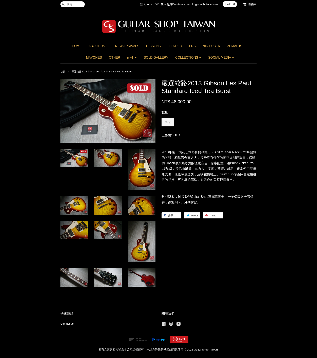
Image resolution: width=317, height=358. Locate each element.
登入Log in (146, 4)
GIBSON (154, 46)
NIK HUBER (211, 46)
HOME (76, 46)
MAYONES (94, 57)
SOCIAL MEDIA (221, 57)
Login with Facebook (205, 4)
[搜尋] (72, 4)
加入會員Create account (176, 4)
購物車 (252, 4)
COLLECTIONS (188, 57)
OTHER (114, 57)
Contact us (67, 323)
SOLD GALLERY (156, 57)
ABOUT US (98, 46)
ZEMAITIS (234, 46)
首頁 (62, 71)
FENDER (175, 46)
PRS (192, 46)
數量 (165, 112)
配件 (132, 57)
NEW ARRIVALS (127, 46)
